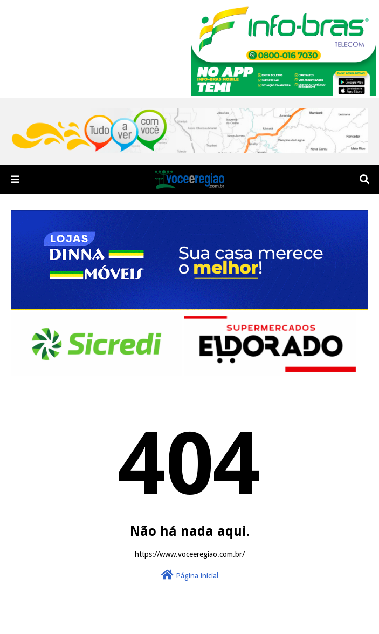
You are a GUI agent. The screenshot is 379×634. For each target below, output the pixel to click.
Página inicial (189, 574)
